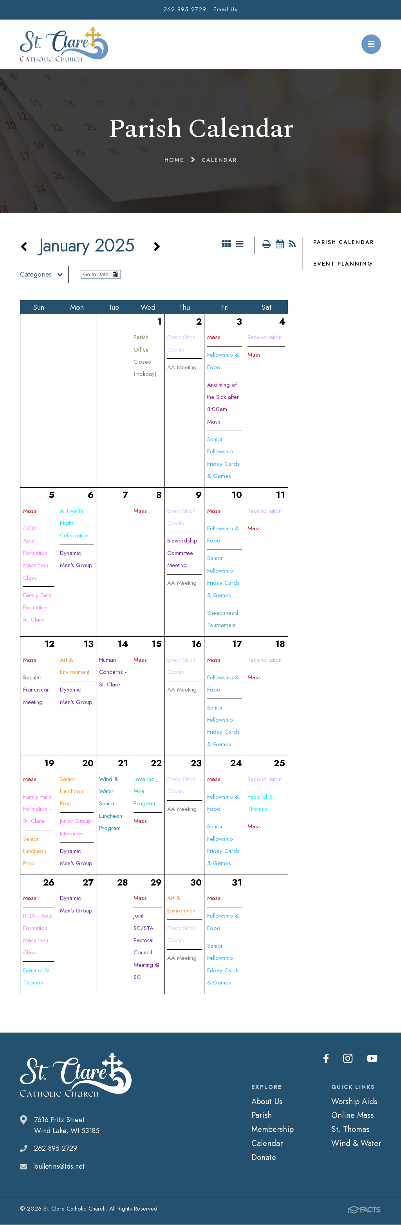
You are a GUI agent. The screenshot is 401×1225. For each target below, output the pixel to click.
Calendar (267, 1144)
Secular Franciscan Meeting (36, 690)
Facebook (328, 1058)
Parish (261, 1115)
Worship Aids (354, 1102)
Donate (263, 1158)
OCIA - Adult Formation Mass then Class (35, 553)
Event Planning (343, 264)
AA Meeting (182, 367)
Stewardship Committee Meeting (182, 553)
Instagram (349, 1058)
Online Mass (352, 1115)
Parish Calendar (343, 242)
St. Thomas (350, 1129)
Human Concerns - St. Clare (113, 672)
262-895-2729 (184, 9)
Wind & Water (356, 1144)
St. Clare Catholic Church (64, 44)
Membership (272, 1129)
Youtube (373, 1058)
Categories (44, 274)
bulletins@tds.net (59, 1167)
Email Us (225, 9)
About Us (266, 1102)
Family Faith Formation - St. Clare (37, 608)
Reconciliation (264, 337)
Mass (213, 337)
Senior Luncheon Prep (34, 851)
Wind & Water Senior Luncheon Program (110, 804)
